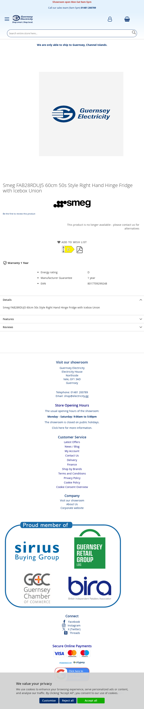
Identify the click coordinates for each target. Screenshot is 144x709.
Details (7, 300)
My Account (72, 451)
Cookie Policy (72, 482)
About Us (72, 504)
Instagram (74, 625)
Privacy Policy (72, 478)
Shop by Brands (72, 469)
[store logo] (22, 19)
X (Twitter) (74, 629)
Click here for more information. (72, 428)
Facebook (74, 621)
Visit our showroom (72, 500)
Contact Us (72, 455)
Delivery (72, 460)
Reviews (8, 327)
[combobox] (72, 33)
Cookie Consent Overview (72, 487)
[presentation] (72, 300)
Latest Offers (72, 442)
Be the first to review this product (19, 213)
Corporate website (72, 508)
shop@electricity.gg (76, 396)
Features (8, 319)
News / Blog (72, 446)
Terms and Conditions (72, 473)
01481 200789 (79, 392)
